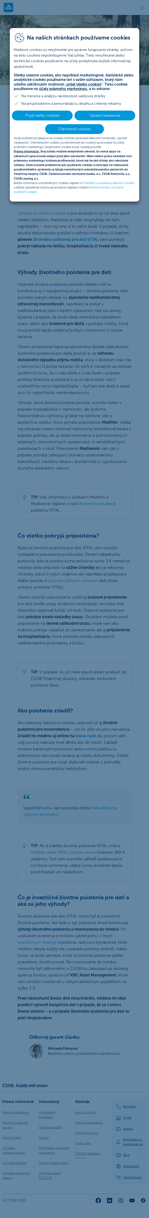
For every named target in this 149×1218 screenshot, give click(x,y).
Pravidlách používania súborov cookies (108, 183)
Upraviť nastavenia (105, 115)
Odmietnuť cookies (74, 129)
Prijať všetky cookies (42, 115)
